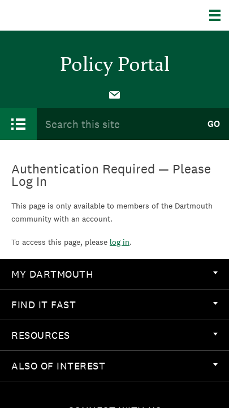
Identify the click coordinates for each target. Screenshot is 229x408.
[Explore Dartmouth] (219, 15)
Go (214, 124)
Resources (114, 335)
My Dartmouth (114, 273)
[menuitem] (115, 94)
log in (119, 242)
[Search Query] (117, 123)
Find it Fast (114, 304)
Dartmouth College (66, 15)
